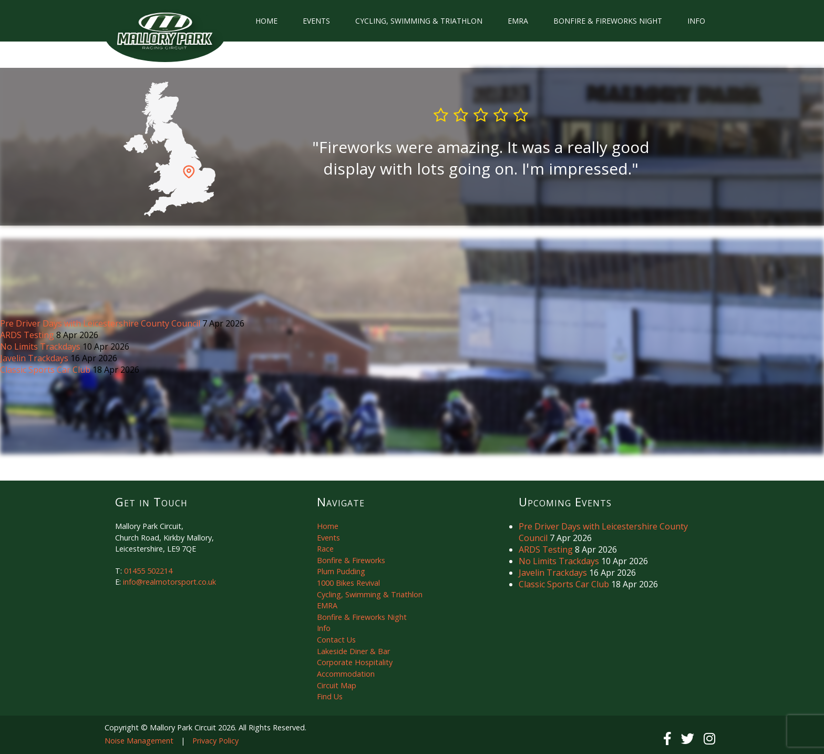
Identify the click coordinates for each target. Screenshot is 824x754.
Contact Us (336, 640)
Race (325, 549)
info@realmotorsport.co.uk (169, 582)
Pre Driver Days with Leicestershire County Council (101, 323)
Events (316, 21)
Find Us (330, 696)
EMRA (518, 21)
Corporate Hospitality (355, 662)
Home (266, 21)
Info (696, 21)
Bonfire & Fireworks (351, 560)
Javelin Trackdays (35, 358)
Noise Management (139, 741)
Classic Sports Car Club (46, 369)
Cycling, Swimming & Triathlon (418, 21)
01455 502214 (148, 571)
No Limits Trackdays (41, 346)
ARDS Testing (28, 335)
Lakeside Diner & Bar (353, 651)
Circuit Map (336, 685)
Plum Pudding (341, 571)
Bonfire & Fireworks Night (607, 21)
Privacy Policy (215, 741)
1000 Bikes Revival (348, 583)
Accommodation (346, 674)
